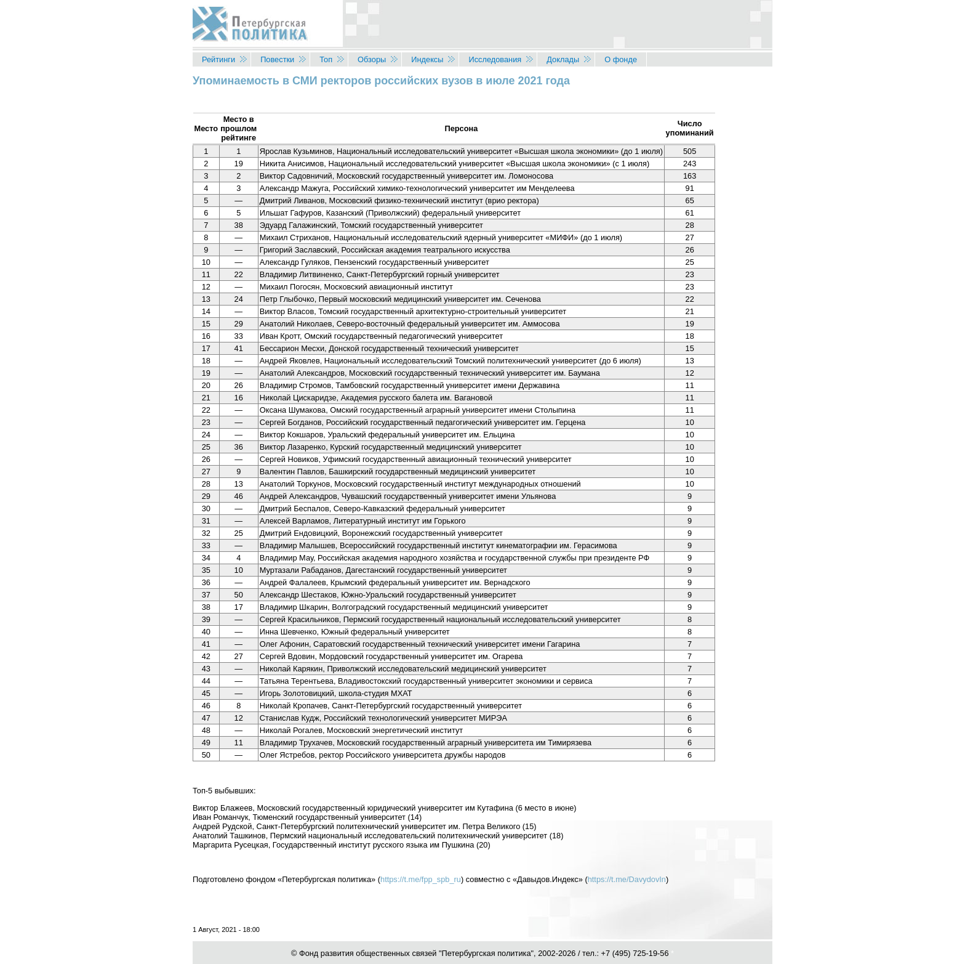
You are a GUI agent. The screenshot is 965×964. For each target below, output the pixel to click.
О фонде (620, 59)
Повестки (277, 59)
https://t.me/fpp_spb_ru (420, 879)
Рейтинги (218, 59)
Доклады (563, 59)
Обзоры (372, 59)
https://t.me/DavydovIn (627, 879)
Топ (325, 59)
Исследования (494, 59)
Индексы (427, 59)
